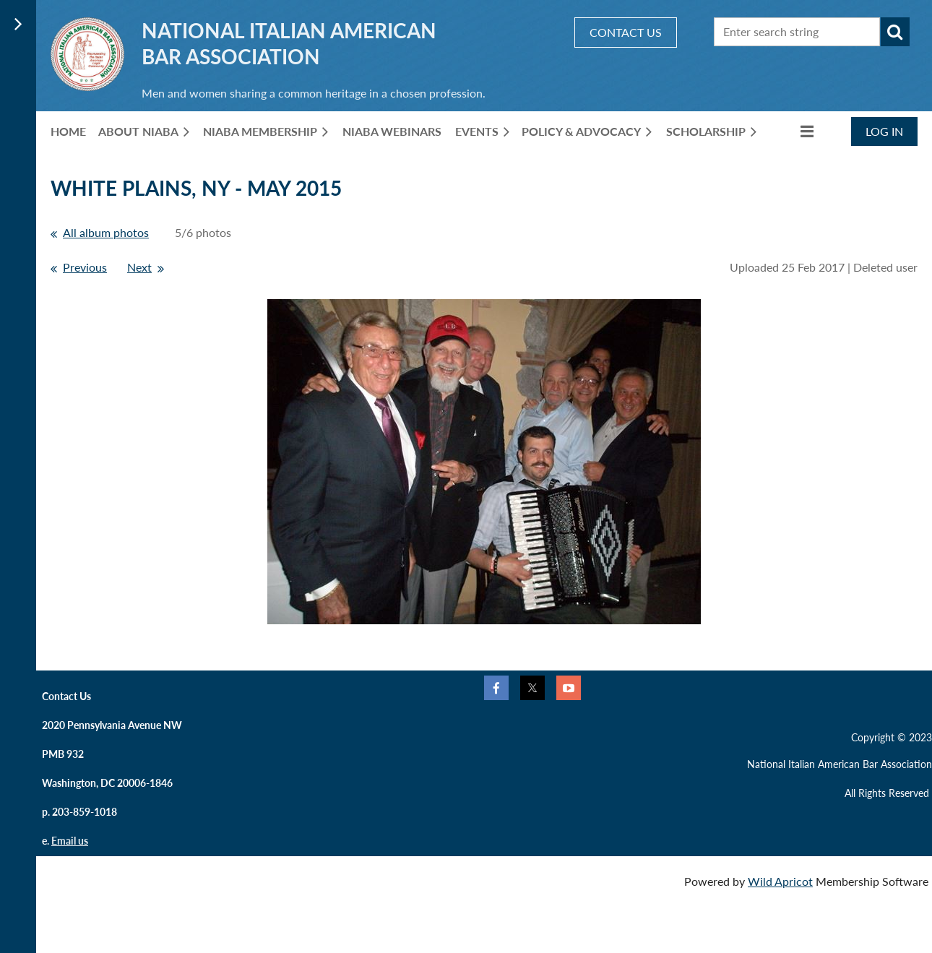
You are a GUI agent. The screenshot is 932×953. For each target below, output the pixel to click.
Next (139, 267)
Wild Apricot (780, 881)
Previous (85, 267)
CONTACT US (626, 32)
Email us (69, 841)
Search (895, 31)
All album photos (106, 232)
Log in (884, 131)
